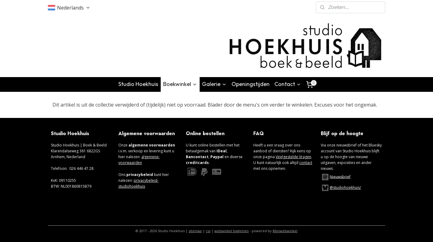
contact (305, 162)
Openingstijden (251, 84)
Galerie (214, 84)
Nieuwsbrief (340, 176)
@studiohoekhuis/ (341, 187)
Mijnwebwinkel (285, 230)
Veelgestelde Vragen (293, 156)
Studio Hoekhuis (138, 84)
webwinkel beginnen (231, 230)
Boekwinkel (180, 84)
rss (208, 230)
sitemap (195, 230)
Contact (287, 84)
